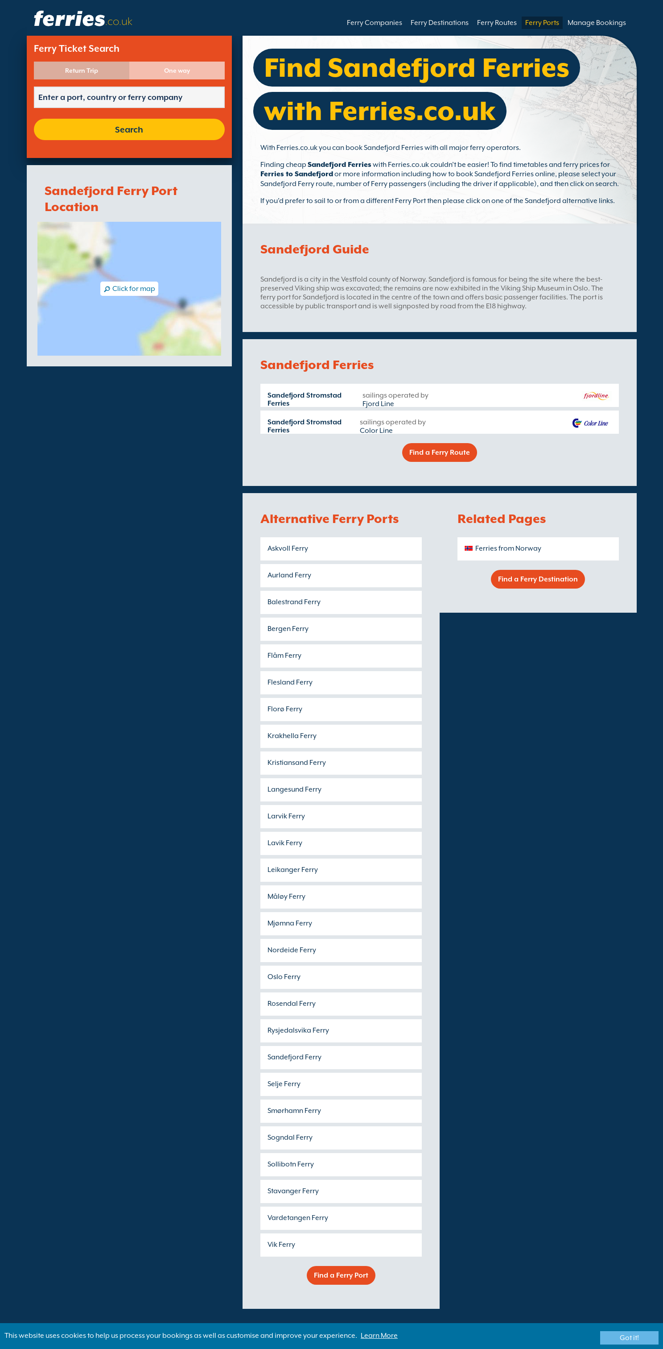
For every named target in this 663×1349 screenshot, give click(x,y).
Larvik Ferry (286, 816)
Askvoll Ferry (288, 548)
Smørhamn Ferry (294, 1111)
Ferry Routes (497, 23)
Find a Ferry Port (341, 1275)
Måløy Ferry (286, 896)
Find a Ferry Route (439, 452)
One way (177, 70)
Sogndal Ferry (290, 1137)
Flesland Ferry (290, 682)
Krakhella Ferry (292, 736)
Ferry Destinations (440, 23)
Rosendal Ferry (292, 1004)
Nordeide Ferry (292, 950)
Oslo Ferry (284, 977)
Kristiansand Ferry (297, 763)
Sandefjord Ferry (294, 1057)
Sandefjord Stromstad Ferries (305, 399)
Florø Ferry (285, 709)
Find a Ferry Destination (538, 579)
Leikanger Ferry (293, 870)
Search (129, 129)
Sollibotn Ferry (291, 1164)
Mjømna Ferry (290, 923)
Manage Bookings (597, 23)
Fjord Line (378, 404)
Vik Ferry (281, 1245)
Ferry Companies (374, 23)
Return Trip (81, 70)
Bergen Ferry (288, 629)
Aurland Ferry (289, 575)
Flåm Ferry (284, 656)
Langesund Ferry (294, 789)
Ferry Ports (542, 23)
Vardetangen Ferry (298, 1218)
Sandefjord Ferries (339, 165)
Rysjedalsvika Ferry (298, 1030)
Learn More (379, 1336)
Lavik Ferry (285, 843)
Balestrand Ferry (294, 602)
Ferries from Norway (508, 548)
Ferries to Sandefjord (296, 174)
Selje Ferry (284, 1084)
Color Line (376, 431)
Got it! (629, 1338)
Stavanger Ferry (293, 1191)
